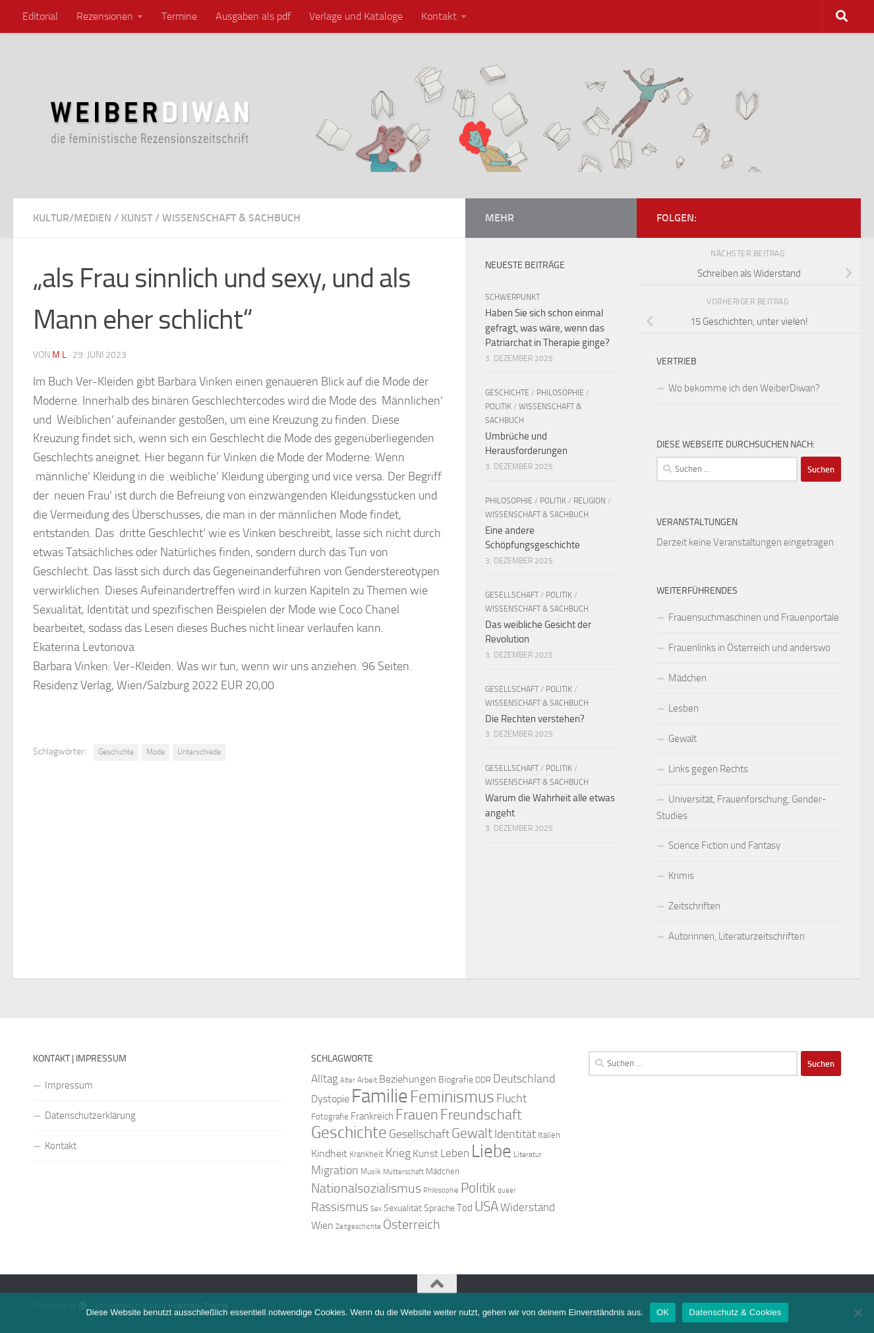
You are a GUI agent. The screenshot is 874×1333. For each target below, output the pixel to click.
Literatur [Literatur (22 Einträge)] (527, 1154)
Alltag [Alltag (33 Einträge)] (324, 1079)
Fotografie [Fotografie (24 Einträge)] (330, 1116)
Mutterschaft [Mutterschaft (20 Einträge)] (403, 1172)
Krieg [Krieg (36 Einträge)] (398, 1153)
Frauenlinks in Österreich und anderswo (749, 648)
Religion (589, 500)
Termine (179, 16)
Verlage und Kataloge (356, 16)
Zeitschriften (694, 906)
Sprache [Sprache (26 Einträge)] (439, 1208)
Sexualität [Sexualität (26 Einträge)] (403, 1208)
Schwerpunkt (512, 297)
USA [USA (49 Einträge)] (486, 1206)
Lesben (683, 708)
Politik (498, 406)
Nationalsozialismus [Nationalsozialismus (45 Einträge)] (366, 1188)
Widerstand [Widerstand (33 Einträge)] (527, 1207)
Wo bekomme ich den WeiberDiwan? (744, 388)
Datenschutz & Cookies (735, 1312)
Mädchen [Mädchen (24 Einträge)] (442, 1171)
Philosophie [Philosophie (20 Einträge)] (441, 1190)
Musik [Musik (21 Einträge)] (371, 1171)
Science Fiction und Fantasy (724, 845)
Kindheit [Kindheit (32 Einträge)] (329, 1153)
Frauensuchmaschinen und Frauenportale (753, 617)
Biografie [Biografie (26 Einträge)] (455, 1079)
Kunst (136, 218)
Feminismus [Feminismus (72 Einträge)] (452, 1096)
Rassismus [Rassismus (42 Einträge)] (339, 1206)
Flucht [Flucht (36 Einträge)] (511, 1099)
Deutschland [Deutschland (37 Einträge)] (524, 1078)
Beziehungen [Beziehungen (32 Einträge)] (407, 1079)
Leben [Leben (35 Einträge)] (454, 1153)
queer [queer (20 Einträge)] (507, 1190)
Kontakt (439, 16)
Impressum (69, 1085)
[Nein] (857, 1312)
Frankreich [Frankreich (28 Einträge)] (372, 1116)
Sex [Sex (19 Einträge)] (376, 1209)
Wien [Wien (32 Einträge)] (322, 1225)
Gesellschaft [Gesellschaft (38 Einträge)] (419, 1134)
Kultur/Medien (72, 218)
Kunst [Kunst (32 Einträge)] (425, 1153)
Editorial (40, 16)
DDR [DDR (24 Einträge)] (483, 1080)
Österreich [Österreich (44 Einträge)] (411, 1224)
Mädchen (687, 678)
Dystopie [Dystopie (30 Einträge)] (330, 1099)
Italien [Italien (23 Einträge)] (549, 1135)
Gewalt (682, 739)
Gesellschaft (512, 595)
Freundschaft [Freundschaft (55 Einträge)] (481, 1114)
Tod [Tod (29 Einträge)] (465, 1208)
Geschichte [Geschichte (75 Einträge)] (349, 1132)
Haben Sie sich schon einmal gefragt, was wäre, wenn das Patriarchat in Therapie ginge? (547, 328)
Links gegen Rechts (708, 769)
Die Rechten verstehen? (535, 719)
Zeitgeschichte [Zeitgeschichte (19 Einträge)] (358, 1226)
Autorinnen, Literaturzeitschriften (736, 936)
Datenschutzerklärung (90, 1115)
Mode (155, 751)
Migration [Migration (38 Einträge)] (335, 1170)
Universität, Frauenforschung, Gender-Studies (741, 807)
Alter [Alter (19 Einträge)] (347, 1080)
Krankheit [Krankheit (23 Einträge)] (366, 1154)
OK (662, 1312)
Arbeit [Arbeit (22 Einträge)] (367, 1080)
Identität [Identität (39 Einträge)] (515, 1134)
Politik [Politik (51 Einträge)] (478, 1187)
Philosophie (560, 392)
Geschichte (116, 751)
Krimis (681, 876)
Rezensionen (104, 16)
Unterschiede (199, 751)
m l (59, 354)
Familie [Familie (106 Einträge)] (379, 1096)
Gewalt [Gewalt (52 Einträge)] (472, 1133)
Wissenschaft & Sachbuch (231, 218)
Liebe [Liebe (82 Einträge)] (491, 1151)
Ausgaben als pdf (253, 16)
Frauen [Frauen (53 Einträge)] (416, 1114)
